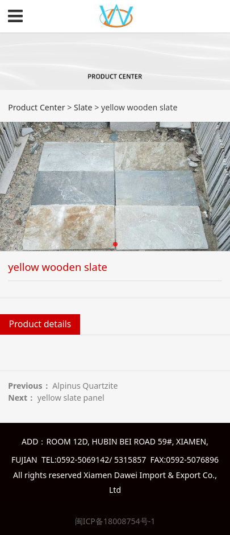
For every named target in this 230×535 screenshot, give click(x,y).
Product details (40, 324)
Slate (83, 107)
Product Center (36, 107)
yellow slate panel (70, 397)
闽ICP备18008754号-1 (115, 521)
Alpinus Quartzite (85, 385)
